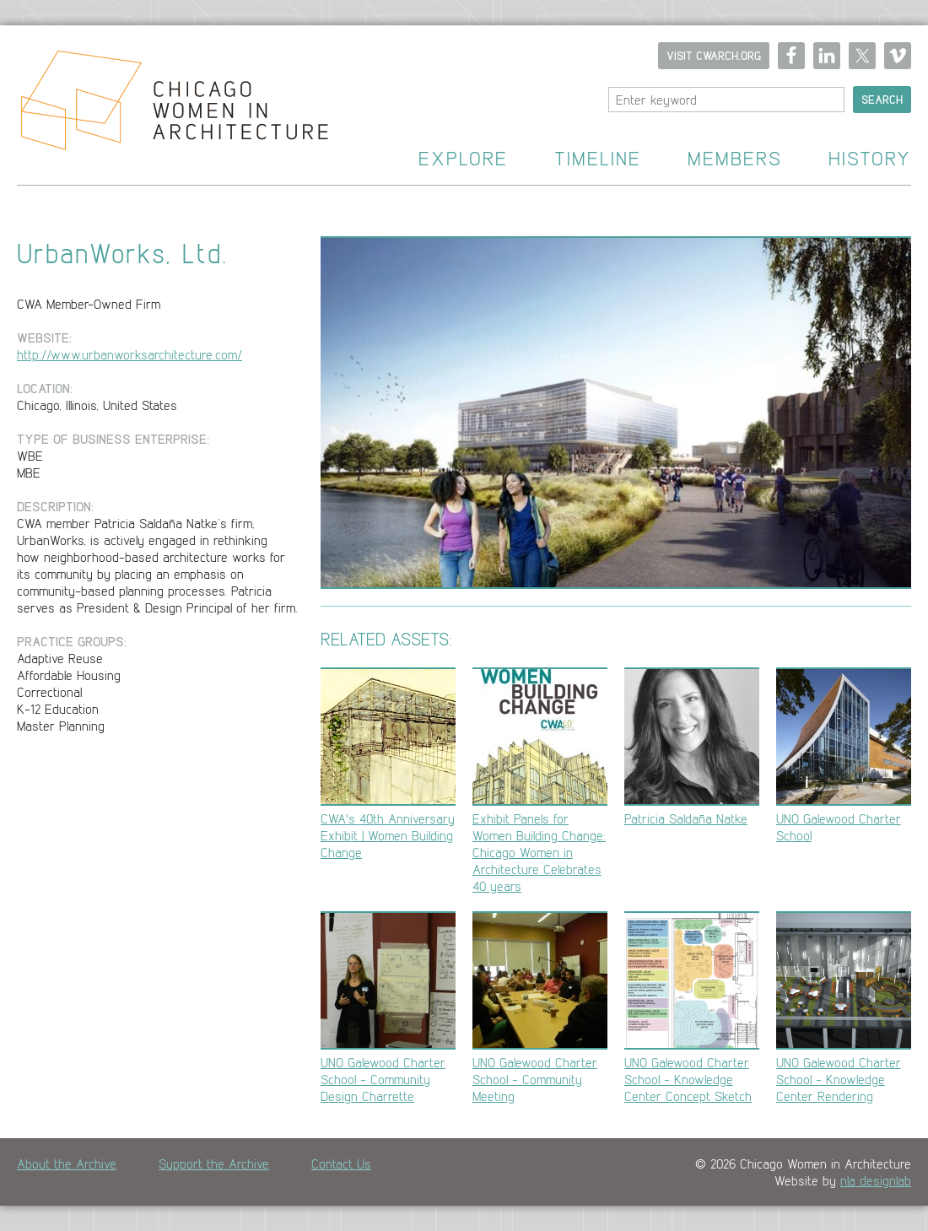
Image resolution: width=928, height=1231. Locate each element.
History (869, 159)
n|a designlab (875, 1180)
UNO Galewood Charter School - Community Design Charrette (388, 1007)
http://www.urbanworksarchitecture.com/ (129, 354)
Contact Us (341, 1163)
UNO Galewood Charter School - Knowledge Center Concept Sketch (691, 1007)
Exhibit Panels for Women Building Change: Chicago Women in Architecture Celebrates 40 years (539, 780)
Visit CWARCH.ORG (713, 55)
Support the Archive (214, 1163)
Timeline (597, 159)
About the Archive (66, 1163)
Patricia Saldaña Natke (691, 747)
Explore (463, 159)
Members (735, 159)
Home (164, 105)
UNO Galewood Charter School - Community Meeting (539, 1007)
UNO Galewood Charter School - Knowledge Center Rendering (843, 1007)
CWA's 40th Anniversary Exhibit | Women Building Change (388, 764)
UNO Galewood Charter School (843, 755)
